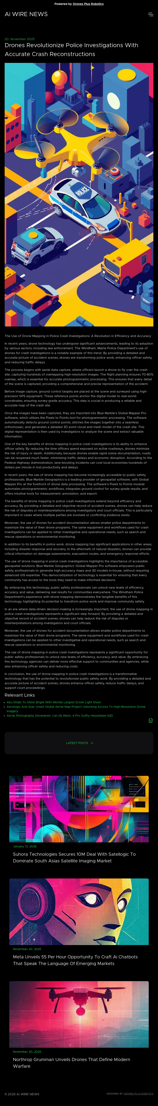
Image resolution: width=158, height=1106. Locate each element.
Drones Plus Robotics (88, 4)
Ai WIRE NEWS (26, 14)
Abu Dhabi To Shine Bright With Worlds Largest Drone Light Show (54, 702)
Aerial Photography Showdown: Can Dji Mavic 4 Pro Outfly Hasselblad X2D (60, 715)
